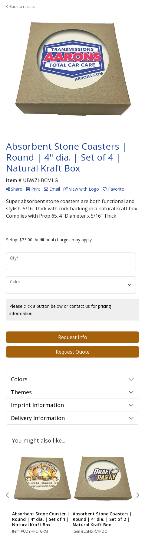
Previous (8, 495)
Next (137, 495)
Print (33, 189)
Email (52, 189)
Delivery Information (38, 418)
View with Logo (81, 189)
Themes (21, 392)
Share (14, 189)
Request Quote (73, 351)
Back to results (20, 6)
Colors (19, 379)
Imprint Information (37, 405)
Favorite (113, 189)
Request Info (72, 337)
